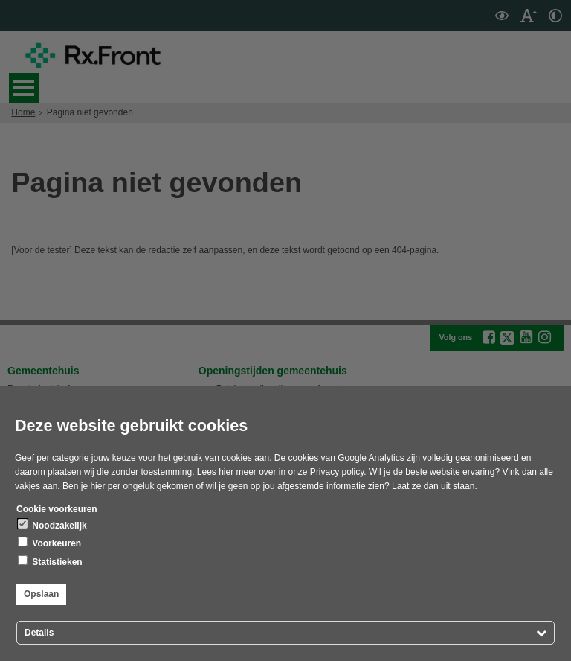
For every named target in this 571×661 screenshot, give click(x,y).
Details (39, 633)
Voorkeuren (49, 543)
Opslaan (41, 594)
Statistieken (50, 561)
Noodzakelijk (52, 525)
